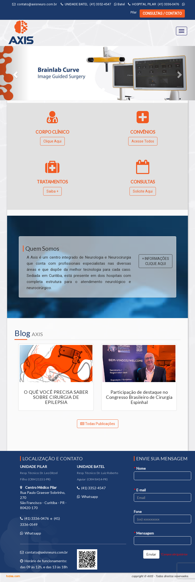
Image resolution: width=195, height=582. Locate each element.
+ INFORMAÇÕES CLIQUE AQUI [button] (155, 261)
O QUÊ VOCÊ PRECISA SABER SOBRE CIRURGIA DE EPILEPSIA (56, 397)
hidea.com (13, 576)
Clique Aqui (52, 141)
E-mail (140, 490)
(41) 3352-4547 (100, 4)
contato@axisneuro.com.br (37, 4)
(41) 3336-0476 (168, 4)
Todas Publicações (97, 424)
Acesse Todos (143, 141)
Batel (119, 4)
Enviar (151, 554)
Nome (140, 468)
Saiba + (52, 191)
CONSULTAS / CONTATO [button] (162, 13)
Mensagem (144, 533)
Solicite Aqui (143, 191)
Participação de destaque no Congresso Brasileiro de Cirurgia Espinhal (139, 397)
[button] (14, 73)
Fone (138, 511)
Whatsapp (33, 533)
